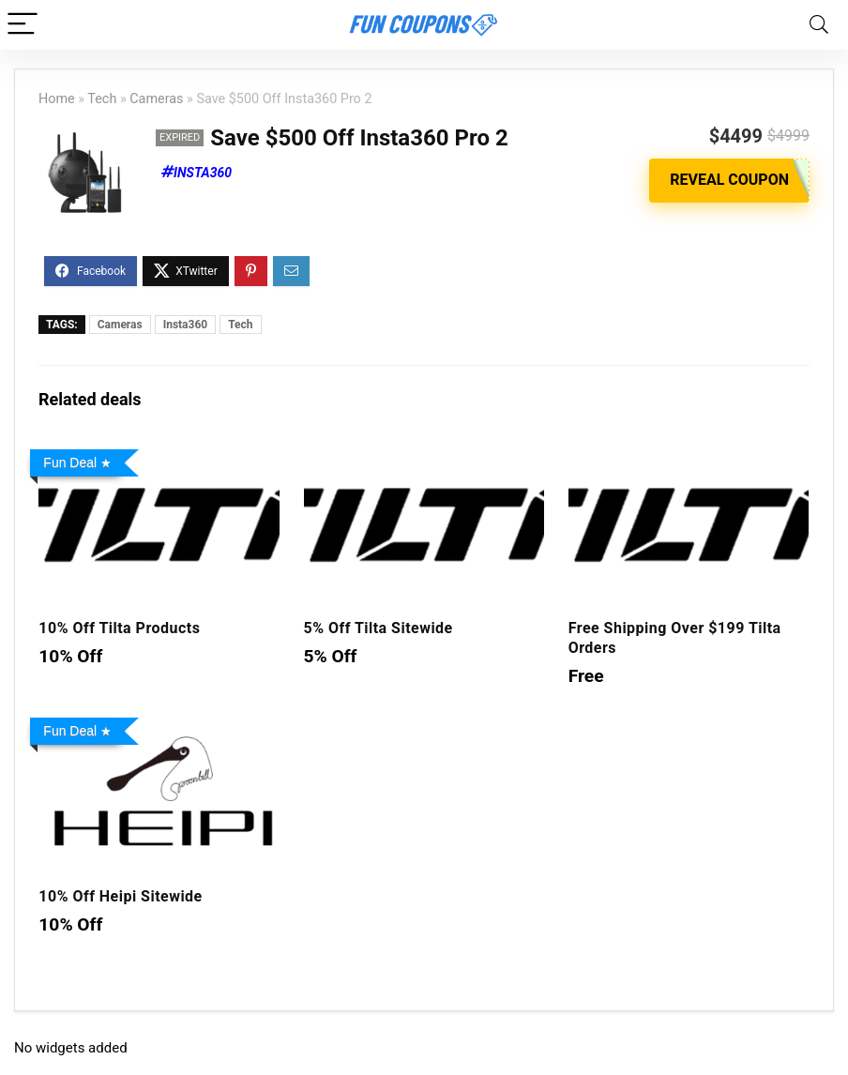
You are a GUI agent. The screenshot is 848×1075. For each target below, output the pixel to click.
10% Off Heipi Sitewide (120, 896)
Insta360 (203, 172)
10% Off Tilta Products (119, 628)
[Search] (818, 25)
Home (56, 99)
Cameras (156, 99)
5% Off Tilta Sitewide (378, 628)
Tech (101, 99)
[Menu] (22, 25)
